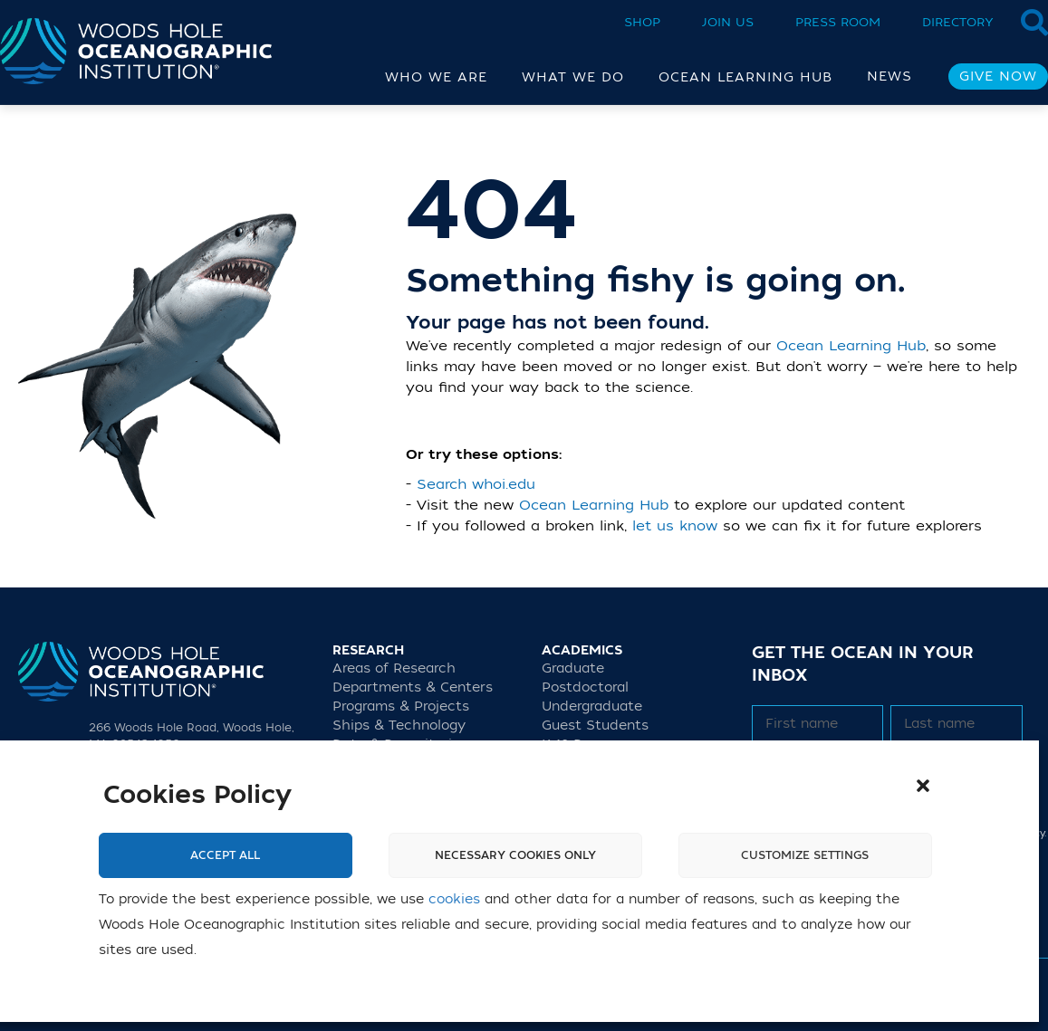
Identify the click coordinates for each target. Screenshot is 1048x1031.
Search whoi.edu (476, 484)
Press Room (837, 22)
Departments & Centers (412, 687)
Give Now (998, 76)
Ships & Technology (399, 725)
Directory (958, 22)
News (889, 76)
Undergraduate (592, 706)
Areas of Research (394, 668)
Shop (642, 22)
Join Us (728, 22)
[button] (923, 786)
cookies (454, 899)
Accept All (225, 855)
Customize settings (805, 855)
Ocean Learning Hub (851, 346)
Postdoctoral (585, 687)
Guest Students (595, 725)
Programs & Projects (400, 706)
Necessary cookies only (515, 855)
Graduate (573, 668)
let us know (674, 526)
